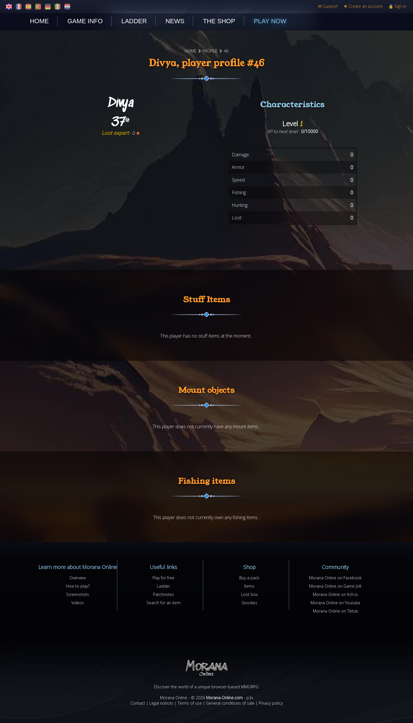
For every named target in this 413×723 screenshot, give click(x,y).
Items (249, 586)
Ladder (134, 21)
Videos (77, 602)
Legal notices (161, 703)
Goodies (249, 602)
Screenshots (77, 594)
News (174, 21)
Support (328, 6)
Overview (78, 577)
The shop (219, 21)
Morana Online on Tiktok (335, 611)
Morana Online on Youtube (335, 602)
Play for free (163, 577)
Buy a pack (249, 577)
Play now (270, 21)
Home (39, 21)
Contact (138, 703)
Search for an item (164, 602)
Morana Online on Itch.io (335, 594)
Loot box (249, 594)
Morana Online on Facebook (335, 577)
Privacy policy (271, 703)
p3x (249, 697)
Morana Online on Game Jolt (335, 586)
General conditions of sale (230, 703)
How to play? (78, 586)
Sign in (397, 6)
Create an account (363, 6)
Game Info (84, 21)
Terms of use (190, 703)
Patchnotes (163, 594)
